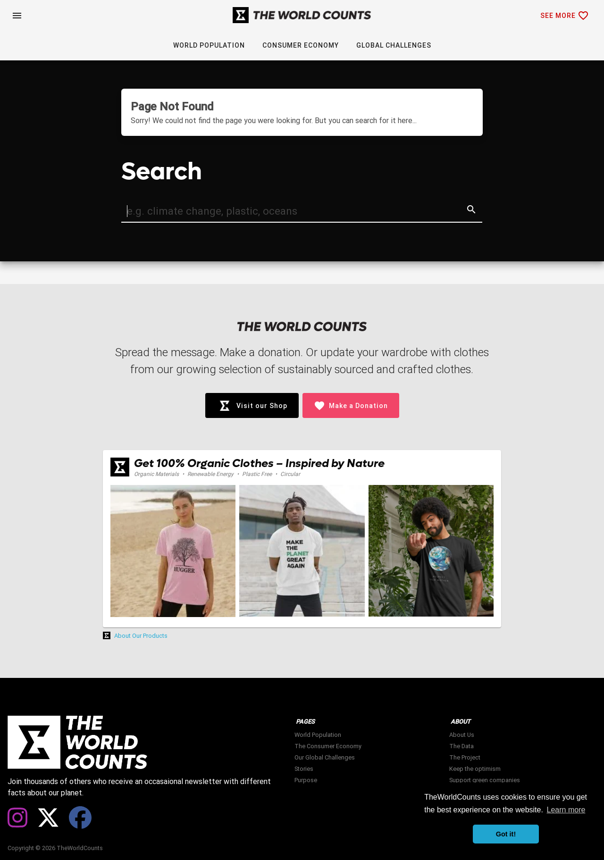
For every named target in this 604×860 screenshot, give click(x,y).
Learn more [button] (566, 810)
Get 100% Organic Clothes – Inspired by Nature (259, 463)
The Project (464, 757)
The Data (461, 746)
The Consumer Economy (327, 746)
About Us (461, 734)
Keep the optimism (475, 768)
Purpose (305, 780)
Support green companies (484, 780)
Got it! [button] (506, 834)
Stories (303, 768)
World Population (317, 734)
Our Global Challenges (324, 757)
